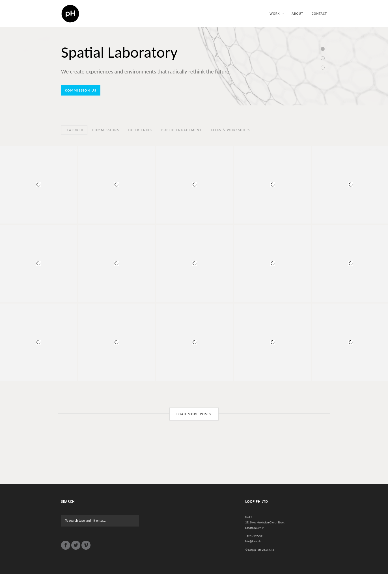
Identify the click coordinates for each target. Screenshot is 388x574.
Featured (74, 130)
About (297, 14)
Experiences (140, 130)
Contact (319, 14)
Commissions (105, 130)
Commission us (80, 90)
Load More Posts (194, 414)
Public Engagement (181, 130)
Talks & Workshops (230, 130)
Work (275, 14)
